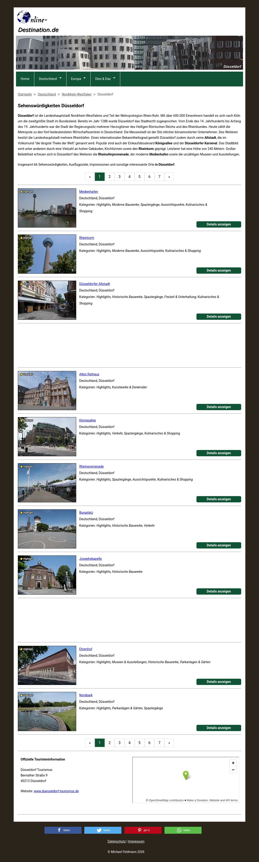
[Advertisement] (158, 21)
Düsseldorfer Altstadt (94, 284)
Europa (76, 79)
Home (25, 79)
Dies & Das (103, 79)
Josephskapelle (90, 559)
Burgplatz (86, 512)
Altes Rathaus (89, 374)
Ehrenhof (85, 649)
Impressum (136, 841)
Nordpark (86, 695)
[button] (63, 830)
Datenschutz (117, 841)
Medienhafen (88, 191)
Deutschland (48, 79)
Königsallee (87, 420)
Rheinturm (86, 238)
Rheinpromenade (91, 466)
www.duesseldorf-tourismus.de (56, 791)
